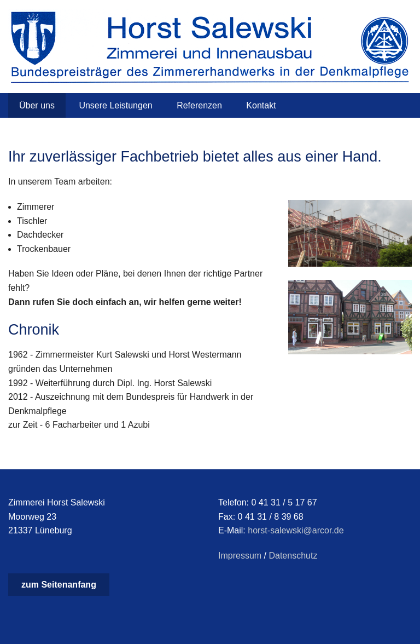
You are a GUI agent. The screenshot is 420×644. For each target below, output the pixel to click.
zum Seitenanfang (58, 584)
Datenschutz (293, 555)
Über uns (37, 105)
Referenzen (199, 105)
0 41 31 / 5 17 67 (284, 502)
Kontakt (261, 105)
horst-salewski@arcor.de (295, 530)
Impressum (239, 555)
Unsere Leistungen (115, 105)
